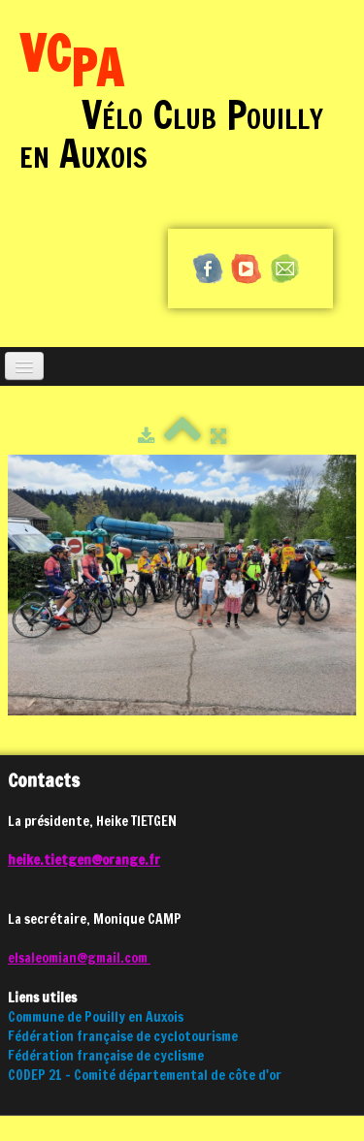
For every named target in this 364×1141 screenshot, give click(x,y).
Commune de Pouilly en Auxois (95, 1017)
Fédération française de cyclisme (106, 1055)
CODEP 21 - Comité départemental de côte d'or (144, 1075)
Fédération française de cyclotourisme (123, 1036)
